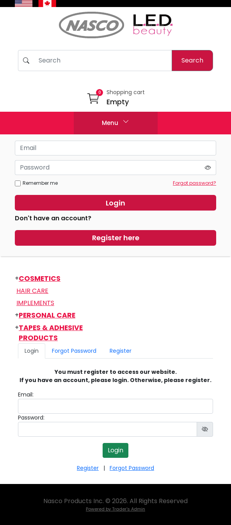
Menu (115, 122)
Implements (35, 302)
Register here (115, 238)
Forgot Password (74, 351)
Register (120, 351)
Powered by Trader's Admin (115, 509)
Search (192, 60)
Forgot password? (194, 183)
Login (115, 203)
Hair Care (32, 290)
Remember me (36, 183)
